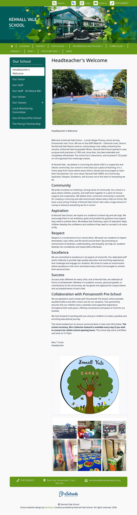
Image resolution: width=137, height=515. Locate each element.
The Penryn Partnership (26, 124)
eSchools (49, 507)
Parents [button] (15, 51)
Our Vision (18, 79)
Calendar (24, 46)
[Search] (63, 3)
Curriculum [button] (116, 46)
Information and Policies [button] (87, 46)
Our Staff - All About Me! (26, 91)
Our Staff (17, 85)
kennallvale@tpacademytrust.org (104, 480)
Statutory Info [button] (49, 51)
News (69, 51)
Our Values (19, 96)
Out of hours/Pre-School (26, 118)
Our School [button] (58, 46)
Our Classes (27, 102)
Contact (40, 46)
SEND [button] (31, 51)
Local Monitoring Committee (22, 110)
